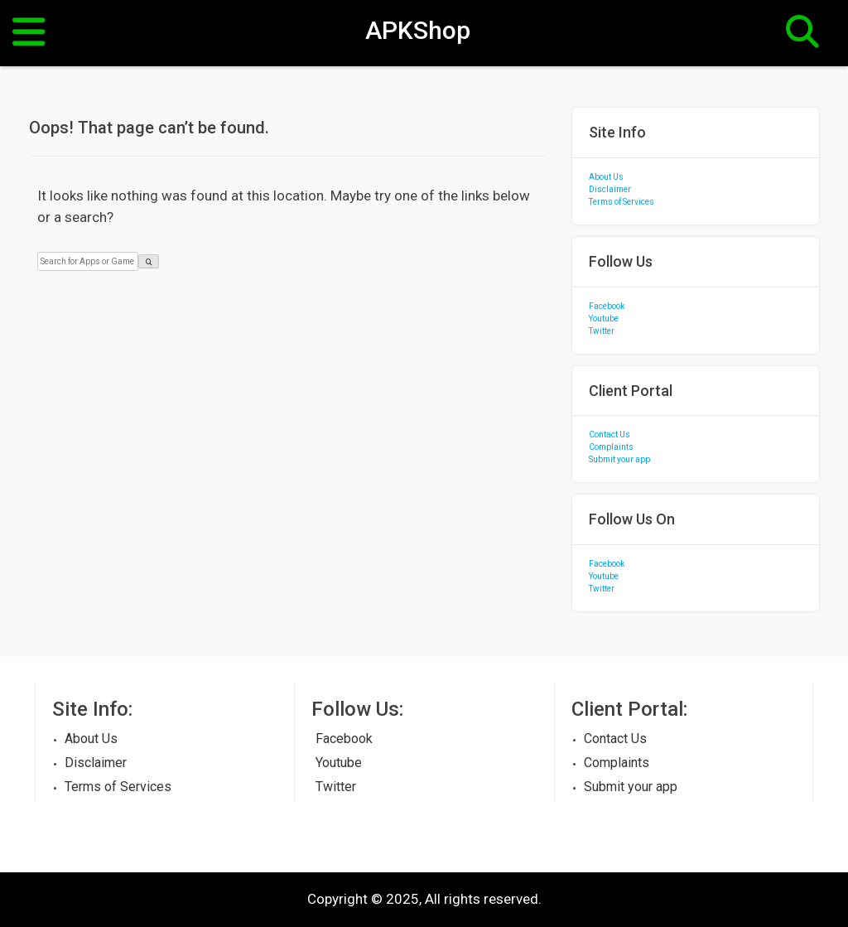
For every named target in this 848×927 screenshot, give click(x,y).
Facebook (606, 306)
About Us (606, 176)
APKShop (417, 30)
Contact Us (609, 434)
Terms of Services (621, 201)
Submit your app (619, 459)
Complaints (611, 446)
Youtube (604, 318)
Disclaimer (610, 189)
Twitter (601, 331)
